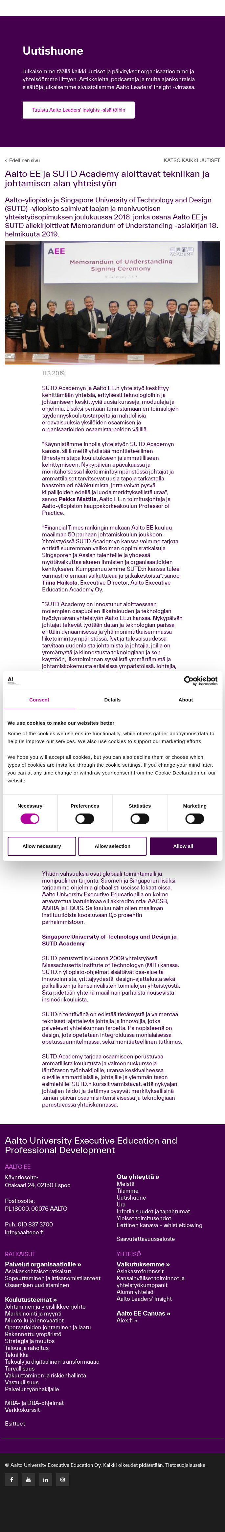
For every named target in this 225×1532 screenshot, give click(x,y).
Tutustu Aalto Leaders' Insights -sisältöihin (78, 110)
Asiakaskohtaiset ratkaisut (38, 1271)
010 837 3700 (35, 1224)
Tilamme (128, 1190)
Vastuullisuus (21, 1382)
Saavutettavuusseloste (146, 1239)
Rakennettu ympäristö (33, 1334)
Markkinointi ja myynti (33, 1313)
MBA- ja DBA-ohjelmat (34, 1403)
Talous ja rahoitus (27, 1348)
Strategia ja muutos (30, 1341)
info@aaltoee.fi (24, 1232)
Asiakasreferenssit (140, 1271)
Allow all (183, 846)
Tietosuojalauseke (185, 1465)
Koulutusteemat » (31, 1299)
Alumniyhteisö (135, 1292)
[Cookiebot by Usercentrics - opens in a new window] (188, 681)
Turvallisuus (19, 1368)
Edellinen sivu (22, 160)
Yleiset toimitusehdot (144, 1218)
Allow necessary (41, 846)
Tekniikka (17, 1355)
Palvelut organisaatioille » (43, 1264)
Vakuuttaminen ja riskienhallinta (45, 1375)
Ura (121, 1204)
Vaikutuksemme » (143, 1264)
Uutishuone (131, 1197)
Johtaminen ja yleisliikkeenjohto (46, 1306)
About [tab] (186, 699)
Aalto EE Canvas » (144, 1313)
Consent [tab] (39, 699)
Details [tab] (112, 699)
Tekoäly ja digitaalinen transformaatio (52, 1361)
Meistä (125, 1184)
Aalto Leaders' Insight (144, 1299)
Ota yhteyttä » (138, 1176)
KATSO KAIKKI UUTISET (192, 160)
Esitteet (15, 1423)
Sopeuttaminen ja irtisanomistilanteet (53, 1278)
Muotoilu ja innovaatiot (34, 1320)
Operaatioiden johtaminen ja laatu (48, 1327)
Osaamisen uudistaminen (37, 1285)
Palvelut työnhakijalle (32, 1389)
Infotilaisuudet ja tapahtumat (153, 1211)
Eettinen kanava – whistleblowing (160, 1225)
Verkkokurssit (22, 1410)
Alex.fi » (127, 1320)
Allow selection (112, 846)
